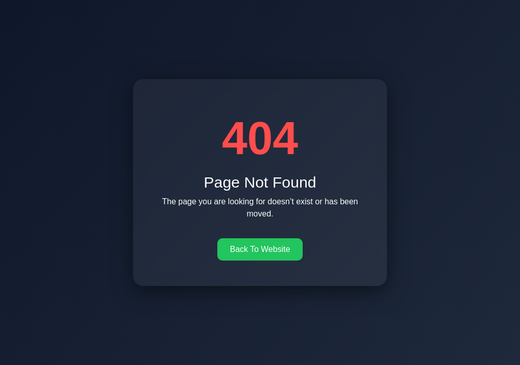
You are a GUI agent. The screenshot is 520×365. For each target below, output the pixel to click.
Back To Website (260, 249)
